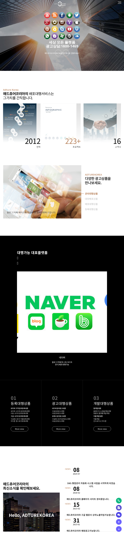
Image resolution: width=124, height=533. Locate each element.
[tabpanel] (42, 192)
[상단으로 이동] (119, 522)
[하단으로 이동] (119, 529)
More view (19, 359)
